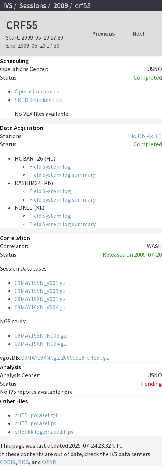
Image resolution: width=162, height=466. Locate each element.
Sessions (32, 5)
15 (158, 136)
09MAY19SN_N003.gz (41, 335)
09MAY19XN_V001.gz (40, 298)
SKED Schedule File (38, 99)
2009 (60, 5)
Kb (141, 136)
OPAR (49, 462)
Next (139, 33)
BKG (23, 462)
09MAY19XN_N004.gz (41, 343)
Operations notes (37, 91)
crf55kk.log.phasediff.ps (44, 431)
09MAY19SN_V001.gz (40, 282)
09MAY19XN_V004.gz (40, 307)
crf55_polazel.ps (36, 423)
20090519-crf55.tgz (85, 357)
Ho (133, 136)
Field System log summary (62, 174)
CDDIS (7, 462)
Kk (150, 136)
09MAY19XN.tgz (40, 357)
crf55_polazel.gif (36, 415)
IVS (7, 5)
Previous (103, 33)
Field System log (50, 166)
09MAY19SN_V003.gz (40, 290)
